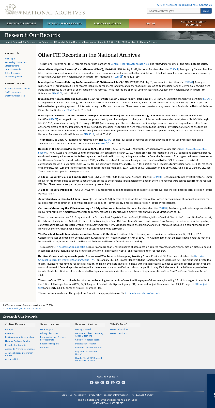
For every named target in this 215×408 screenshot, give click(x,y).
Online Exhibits (12, 359)
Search (206, 10)
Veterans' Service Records (64, 23)
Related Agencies (13, 76)
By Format (10, 333)
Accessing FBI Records (16, 62)
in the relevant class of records (142, 293)
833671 (53, 119)
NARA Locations (13, 92)
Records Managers (49, 343)
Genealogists (46, 329)
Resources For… (50, 324)
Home (8, 42)
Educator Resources (107, 23)
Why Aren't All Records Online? (86, 353)
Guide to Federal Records (88, 339)
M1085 (117, 76)
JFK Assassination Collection (70, 246)
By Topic (9, 329)
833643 (107, 139)
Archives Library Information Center (19, 354)
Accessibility (80, 394)
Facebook (92, 382)
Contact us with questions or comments (22, 308)
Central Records (13, 69)
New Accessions (118, 333)
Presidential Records (15, 344)
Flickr (123, 382)
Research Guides (86, 324)
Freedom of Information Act (116, 394)
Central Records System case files (130, 63)
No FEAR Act (138, 394)
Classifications (12, 65)
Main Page (10, 58)
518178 (163, 208)
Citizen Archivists (167, 4)
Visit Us (150, 23)
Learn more (185, 402)
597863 (193, 148)
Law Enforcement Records (51, 42)
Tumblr (107, 382)
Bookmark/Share (188, 4)
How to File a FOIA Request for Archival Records (88, 359)
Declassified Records (85, 343)
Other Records (12, 72)
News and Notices (119, 329)
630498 (157, 176)
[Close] (211, 377)
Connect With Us (108, 377)
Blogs (118, 382)
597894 (42, 152)
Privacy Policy (95, 394)
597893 (202, 148)
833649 (206, 98)
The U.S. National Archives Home (45, 9)
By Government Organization (19, 337)
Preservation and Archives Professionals (53, 338)
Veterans (44, 347)
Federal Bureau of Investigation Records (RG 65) (89, 42)
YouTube (113, 382)
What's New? (118, 324)
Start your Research (15, 95)
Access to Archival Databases (20, 348)
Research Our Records (21, 23)
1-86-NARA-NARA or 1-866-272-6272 (107, 403)
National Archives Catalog (17, 88)
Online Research (16, 324)
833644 (174, 69)
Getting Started (83, 329)
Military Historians (49, 333)
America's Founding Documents (193, 23)
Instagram (102, 382)
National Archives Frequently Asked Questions (89, 334)
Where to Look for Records (88, 347)
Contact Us (205, 4)
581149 (184, 148)
